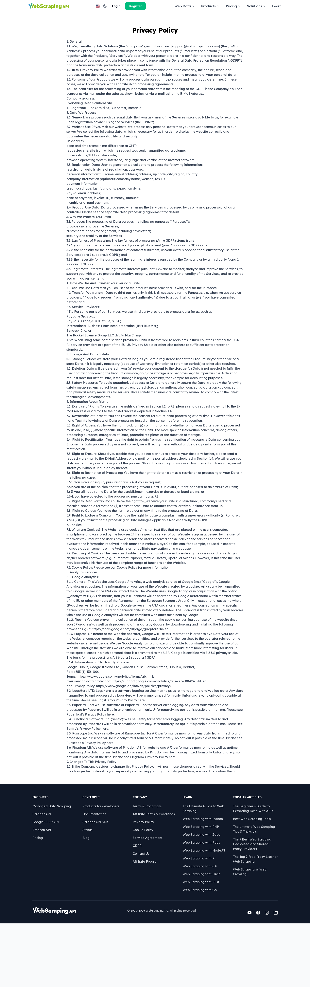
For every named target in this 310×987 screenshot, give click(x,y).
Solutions (177, 6)
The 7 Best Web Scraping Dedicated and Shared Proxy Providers (248, 905)
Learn (197, 6)
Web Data (105, 6)
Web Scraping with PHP (197, 888)
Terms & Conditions (145, 867)
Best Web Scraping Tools (245, 880)
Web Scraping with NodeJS (200, 911)
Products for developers (102, 867)
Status (89, 891)
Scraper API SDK (97, 883)
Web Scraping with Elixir (197, 935)
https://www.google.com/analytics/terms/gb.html (115, 704)
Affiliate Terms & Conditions (152, 875)
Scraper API (45, 875)
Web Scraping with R (195, 919)
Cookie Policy (127, 595)
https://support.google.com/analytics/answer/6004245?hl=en (159, 708)
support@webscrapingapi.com (195, 73)
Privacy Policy (142, 883)
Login (250, 6)
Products (131, 6)
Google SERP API (49, 883)
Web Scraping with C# (196, 927)
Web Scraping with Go (196, 951)
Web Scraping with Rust (197, 943)
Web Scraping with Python (199, 880)
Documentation (96, 875)
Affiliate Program (144, 922)
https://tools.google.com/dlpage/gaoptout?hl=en (130, 656)
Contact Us (139, 915)
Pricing (154, 6)
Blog (87, 899)
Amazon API (45, 891)
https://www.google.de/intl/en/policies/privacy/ (133, 713)
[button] (238, 6)
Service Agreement (146, 899)
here (141, 727)
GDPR (135, 907)
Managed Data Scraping (55, 867)
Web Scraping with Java (197, 896)
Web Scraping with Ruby (197, 903)
